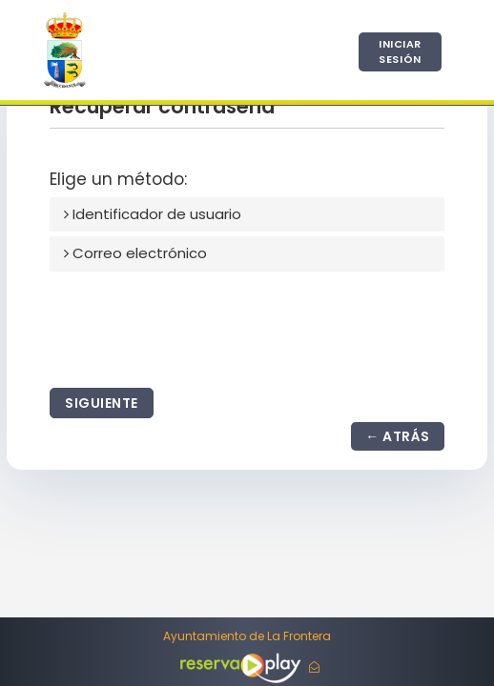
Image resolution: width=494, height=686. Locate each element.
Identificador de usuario (152, 214)
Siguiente (101, 403)
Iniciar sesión (400, 51)
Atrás (406, 436)
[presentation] (195, 326)
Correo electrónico (135, 253)
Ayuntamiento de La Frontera (247, 636)
